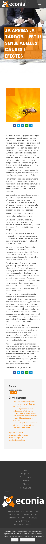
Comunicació (25, 477)
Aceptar (15, 540)
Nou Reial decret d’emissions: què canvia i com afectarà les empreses (24, 404)
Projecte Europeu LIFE (17, 438)
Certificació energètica (17, 440)
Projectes (25, 473)
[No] (43, 536)
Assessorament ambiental (18, 435)
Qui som (25, 480)
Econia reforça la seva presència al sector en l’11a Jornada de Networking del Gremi (25, 425)
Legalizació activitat (16, 432)
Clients (25, 484)
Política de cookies (27, 540)
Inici (25, 470)
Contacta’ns (25, 488)
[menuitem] (25, 491)
